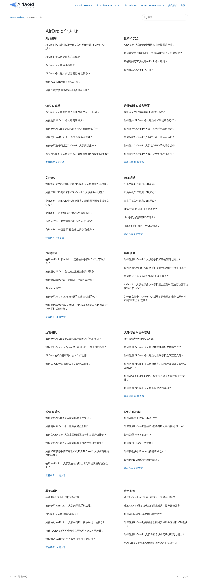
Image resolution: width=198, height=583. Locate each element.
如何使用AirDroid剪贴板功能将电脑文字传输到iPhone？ (154, 426)
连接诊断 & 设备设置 (137, 105)
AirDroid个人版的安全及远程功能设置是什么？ (149, 44)
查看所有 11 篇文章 (55, 317)
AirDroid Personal (83, 5)
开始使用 (51, 38)
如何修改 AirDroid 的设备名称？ (63, 82)
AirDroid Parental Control (108, 5)
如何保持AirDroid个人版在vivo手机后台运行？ (149, 154)
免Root (50, 177)
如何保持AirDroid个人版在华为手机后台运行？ (149, 129)
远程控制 (51, 253)
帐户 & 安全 (131, 38)
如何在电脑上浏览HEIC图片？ (140, 418)
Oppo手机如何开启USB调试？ (140, 209)
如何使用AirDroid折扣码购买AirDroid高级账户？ (71, 129)
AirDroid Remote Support (152, 5)
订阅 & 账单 (52, 105)
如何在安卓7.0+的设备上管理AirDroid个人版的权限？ (153, 53)
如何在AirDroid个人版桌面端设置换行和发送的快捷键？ (75, 434)
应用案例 (129, 491)
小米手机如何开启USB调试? (139, 184)
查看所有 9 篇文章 (54, 162)
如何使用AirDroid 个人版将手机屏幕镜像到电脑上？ (152, 259)
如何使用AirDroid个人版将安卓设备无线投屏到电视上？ (154, 534)
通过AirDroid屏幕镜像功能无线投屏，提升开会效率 (152, 505)
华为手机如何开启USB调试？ (140, 192)
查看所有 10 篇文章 (134, 396)
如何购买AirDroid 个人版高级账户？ (65, 120)
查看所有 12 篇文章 (134, 162)
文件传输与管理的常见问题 (139, 338)
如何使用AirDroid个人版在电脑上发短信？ (68, 418)
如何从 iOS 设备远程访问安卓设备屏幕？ (146, 276)
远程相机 (51, 332)
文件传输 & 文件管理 (137, 332)
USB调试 (129, 177)
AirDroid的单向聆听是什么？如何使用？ (67, 355)
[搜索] (165, 17)
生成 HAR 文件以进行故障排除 (62, 497)
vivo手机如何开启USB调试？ (140, 217)
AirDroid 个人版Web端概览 (60, 65)
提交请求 (172, 5)
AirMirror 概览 (53, 288)
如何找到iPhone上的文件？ (139, 443)
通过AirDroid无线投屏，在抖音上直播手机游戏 (149, 497)
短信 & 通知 (52, 411)
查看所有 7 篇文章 (54, 237)
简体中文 (182, 576)
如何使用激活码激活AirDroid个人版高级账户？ (71, 145)
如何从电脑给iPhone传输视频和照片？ (145, 451)
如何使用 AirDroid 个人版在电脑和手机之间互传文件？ (154, 355)
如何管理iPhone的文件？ (137, 434)
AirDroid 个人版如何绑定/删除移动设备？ (67, 73)
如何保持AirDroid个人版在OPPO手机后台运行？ (150, 145)
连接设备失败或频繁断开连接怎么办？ (145, 112)
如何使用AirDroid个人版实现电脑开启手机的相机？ (73, 338)
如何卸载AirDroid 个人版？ (138, 69)
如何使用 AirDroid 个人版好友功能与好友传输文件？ (152, 347)
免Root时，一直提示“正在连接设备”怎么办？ (69, 229)
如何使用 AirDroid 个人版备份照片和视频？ (147, 388)
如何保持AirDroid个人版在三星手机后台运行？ (149, 137)
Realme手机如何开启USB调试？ (142, 225)
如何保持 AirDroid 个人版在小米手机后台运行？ (150, 120)
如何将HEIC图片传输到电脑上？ (141, 459)
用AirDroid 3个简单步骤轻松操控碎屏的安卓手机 (150, 542)
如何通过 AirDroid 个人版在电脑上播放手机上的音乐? (74, 522)
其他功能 (51, 491)
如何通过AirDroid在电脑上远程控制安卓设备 (69, 271)
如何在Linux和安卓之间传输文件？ (143, 514)
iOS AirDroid (132, 411)
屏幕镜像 (129, 253)
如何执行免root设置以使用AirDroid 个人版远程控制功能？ (77, 184)
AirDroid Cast (130, 5)
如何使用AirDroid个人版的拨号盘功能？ (67, 426)
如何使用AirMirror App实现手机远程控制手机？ (71, 296)
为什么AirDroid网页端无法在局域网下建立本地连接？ (74, 530)
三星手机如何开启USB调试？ (140, 200)
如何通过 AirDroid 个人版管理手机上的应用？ (70, 539)
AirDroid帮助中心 (17, 17)
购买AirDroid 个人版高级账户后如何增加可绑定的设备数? (76, 154)
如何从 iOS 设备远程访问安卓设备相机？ (68, 364)
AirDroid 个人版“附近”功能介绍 (62, 514)
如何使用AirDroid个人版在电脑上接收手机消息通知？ (74, 443)
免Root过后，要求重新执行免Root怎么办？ (69, 221)
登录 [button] (183, 5)
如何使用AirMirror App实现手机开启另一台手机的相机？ (76, 347)
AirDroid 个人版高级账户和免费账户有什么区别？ (72, 112)
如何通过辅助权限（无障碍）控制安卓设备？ (70, 280)
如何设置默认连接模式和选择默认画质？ (67, 90)
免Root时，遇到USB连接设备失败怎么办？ (69, 212)
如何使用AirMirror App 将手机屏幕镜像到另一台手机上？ (155, 267)
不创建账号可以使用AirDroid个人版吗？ (146, 61)
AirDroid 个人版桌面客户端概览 (62, 56)
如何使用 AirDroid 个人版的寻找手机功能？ (69, 505)
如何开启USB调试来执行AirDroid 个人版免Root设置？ (75, 192)
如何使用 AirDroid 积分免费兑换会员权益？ (69, 137)
